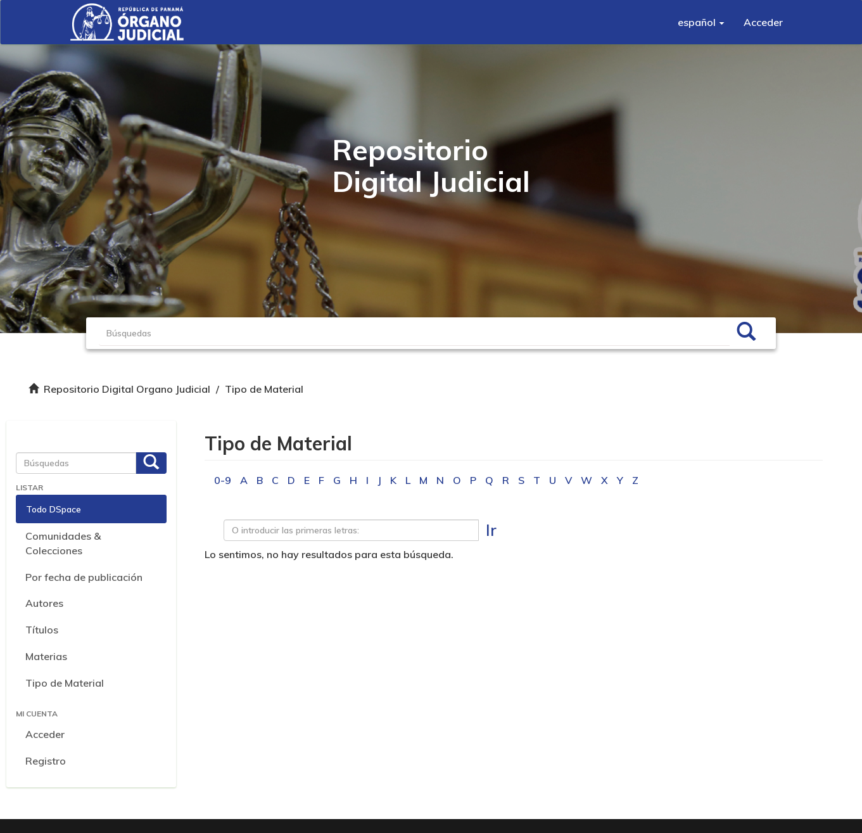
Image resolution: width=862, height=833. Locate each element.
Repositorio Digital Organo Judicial (127, 389)
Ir (491, 530)
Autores (44, 603)
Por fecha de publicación (84, 577)
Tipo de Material (64, 683)
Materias (46, 656)
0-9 (222, 480)
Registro (45, 760)
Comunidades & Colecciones (63, 543)
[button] (701, 22)
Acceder (45, 734)
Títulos (41, 629)
